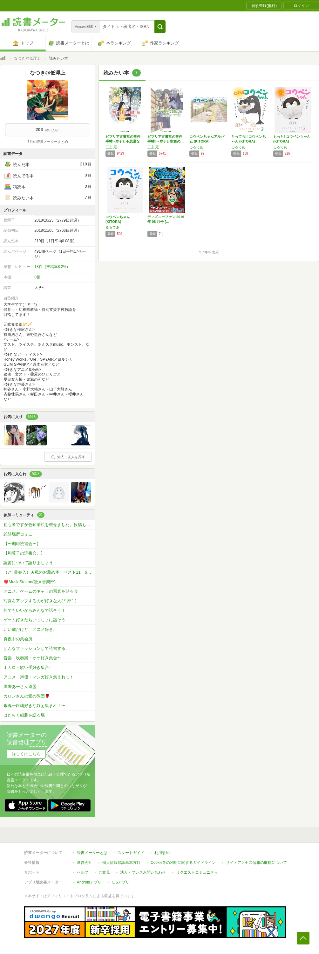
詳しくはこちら (26, 753)
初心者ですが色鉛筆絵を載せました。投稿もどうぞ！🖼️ (49, 524)
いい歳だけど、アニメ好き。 (30, 629)
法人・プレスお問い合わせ (143, 872)
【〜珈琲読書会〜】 (22, 543)
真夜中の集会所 (17, 639)
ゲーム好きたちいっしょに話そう (34, 619)
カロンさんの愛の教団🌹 (26, 696)
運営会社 (84, 862)
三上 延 (111, 147)
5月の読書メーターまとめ (47, 141)
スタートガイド (131, 853)
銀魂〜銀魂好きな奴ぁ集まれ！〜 (34, 705)
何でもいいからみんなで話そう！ (34, 610)
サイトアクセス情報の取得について (256, 862)
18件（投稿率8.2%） (52, 266)
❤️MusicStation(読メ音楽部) (29, 581)
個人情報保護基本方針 (121, 862)
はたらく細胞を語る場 (24, 715)
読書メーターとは (92, 853)
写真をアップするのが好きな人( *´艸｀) (40, 600)
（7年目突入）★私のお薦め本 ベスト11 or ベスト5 (49, 572)
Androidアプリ (89, 882)
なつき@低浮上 (27, 58)
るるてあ (196, 147)
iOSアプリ (120, 882)
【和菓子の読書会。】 (24, 553)
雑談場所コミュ (17, 534)
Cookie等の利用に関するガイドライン (183, 862)
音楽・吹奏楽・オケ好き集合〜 (32, 658)
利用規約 (162, 853)
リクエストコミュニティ (197, 872)
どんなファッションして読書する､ (35, 648)
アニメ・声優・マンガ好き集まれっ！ (38, 677)
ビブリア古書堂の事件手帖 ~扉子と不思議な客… (122, 141)
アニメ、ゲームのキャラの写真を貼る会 (40, 591)
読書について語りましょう (28, 562)
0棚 (37, 277)
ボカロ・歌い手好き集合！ (28, 667)
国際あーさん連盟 (20, 686)
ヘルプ (82, 872)
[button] (160, 26)
